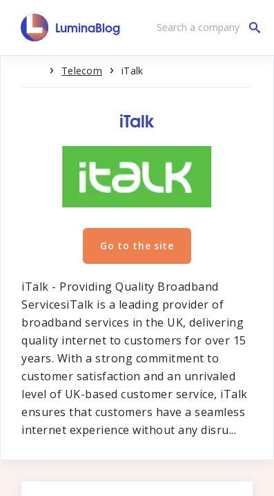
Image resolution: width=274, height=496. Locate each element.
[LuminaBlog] (71, 27)
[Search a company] (205, 27)
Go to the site (137, 245)
